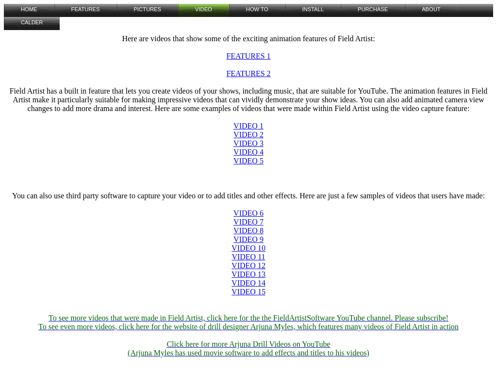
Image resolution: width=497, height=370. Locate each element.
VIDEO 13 (248, 274)
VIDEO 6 (248, 213)
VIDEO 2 (248, 134)
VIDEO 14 (248, 283)
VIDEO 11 (248, 257)
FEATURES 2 (248, 73)
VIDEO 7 (248, 222)
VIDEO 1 (248, 126)
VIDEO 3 (248, 143)
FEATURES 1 (248, 56)
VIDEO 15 (248, 292)
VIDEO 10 (248, 248)
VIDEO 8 (248, 230)
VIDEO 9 (248, 239)
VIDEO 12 (248, 265)
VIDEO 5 (248, 161)
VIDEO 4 (248, 152)
